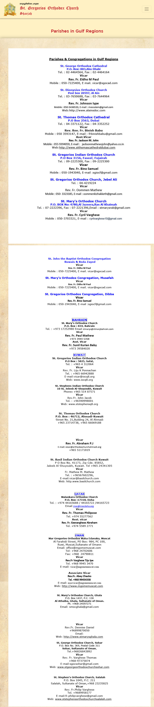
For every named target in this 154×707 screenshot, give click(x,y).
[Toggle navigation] (146, 9)
